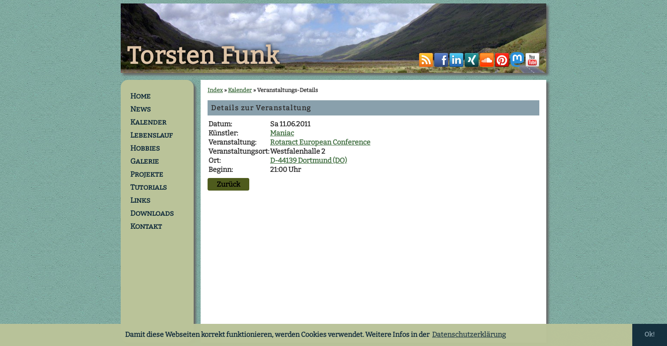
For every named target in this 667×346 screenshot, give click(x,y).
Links (140, 200)
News (140, 109)
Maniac (282, 133)
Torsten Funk (203, 56)
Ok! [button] (649, 334)
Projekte (146, 174)
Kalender (148, 122)
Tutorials (148, 187)
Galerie (144, 161)
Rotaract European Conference (320, 142)
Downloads (152, 213)
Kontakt (146, 226)
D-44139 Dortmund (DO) (308, 160)
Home (140, 96)
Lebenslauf (151, 135)
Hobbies (145, 148)
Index (215, 90)
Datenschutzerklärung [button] (469, 334)
